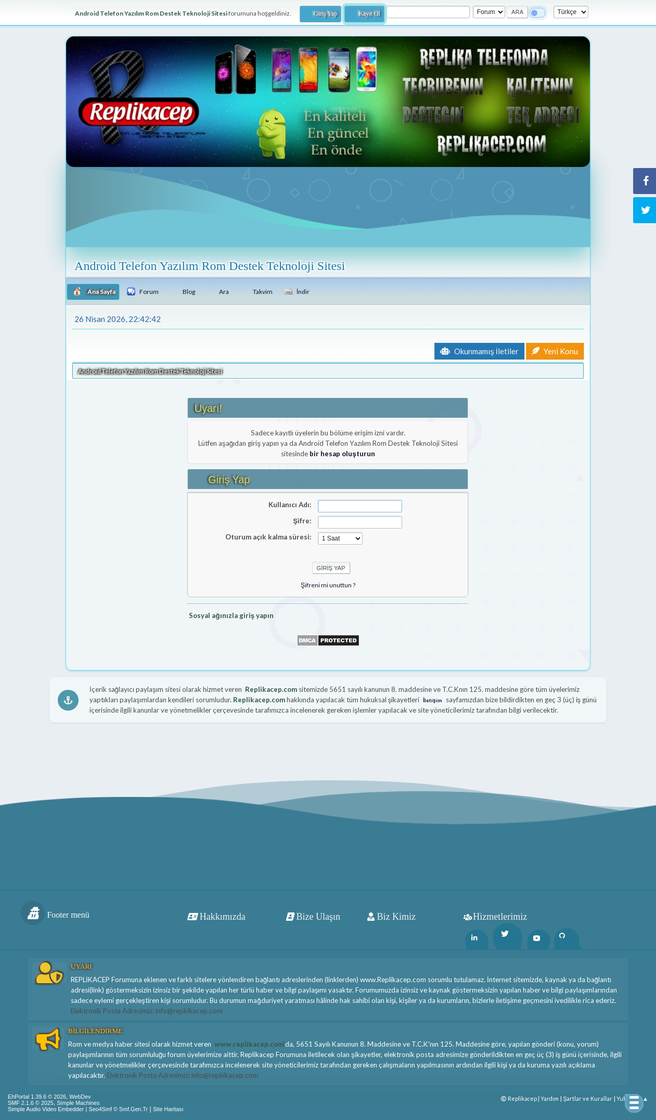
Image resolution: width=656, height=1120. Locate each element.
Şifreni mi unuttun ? (328, 585)
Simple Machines (78, 1103)
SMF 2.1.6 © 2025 (31, 1103)
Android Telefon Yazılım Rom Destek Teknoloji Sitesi (209, 266)
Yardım (550, 1098)
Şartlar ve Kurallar (587, 1098)
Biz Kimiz (396, 916)
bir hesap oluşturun (342, 453)
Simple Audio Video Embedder (46, 1109)
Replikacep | (521, 1098)
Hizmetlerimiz (500, 916)
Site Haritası (168, 1109)
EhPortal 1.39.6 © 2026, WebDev (49, 1096)
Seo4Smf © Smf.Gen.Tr (118, 1109)
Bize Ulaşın (318, 916)
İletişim (432, 700)
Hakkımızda (223, 916)
